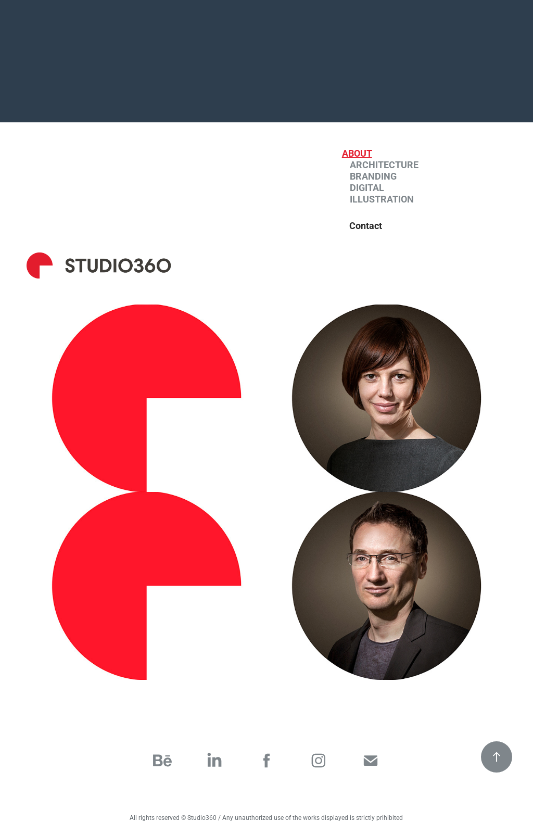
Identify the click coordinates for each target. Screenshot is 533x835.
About (357, 153)
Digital (367, 187)
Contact (365, 225)
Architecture (384, 164)
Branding (373, 176)
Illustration (382, 199)
